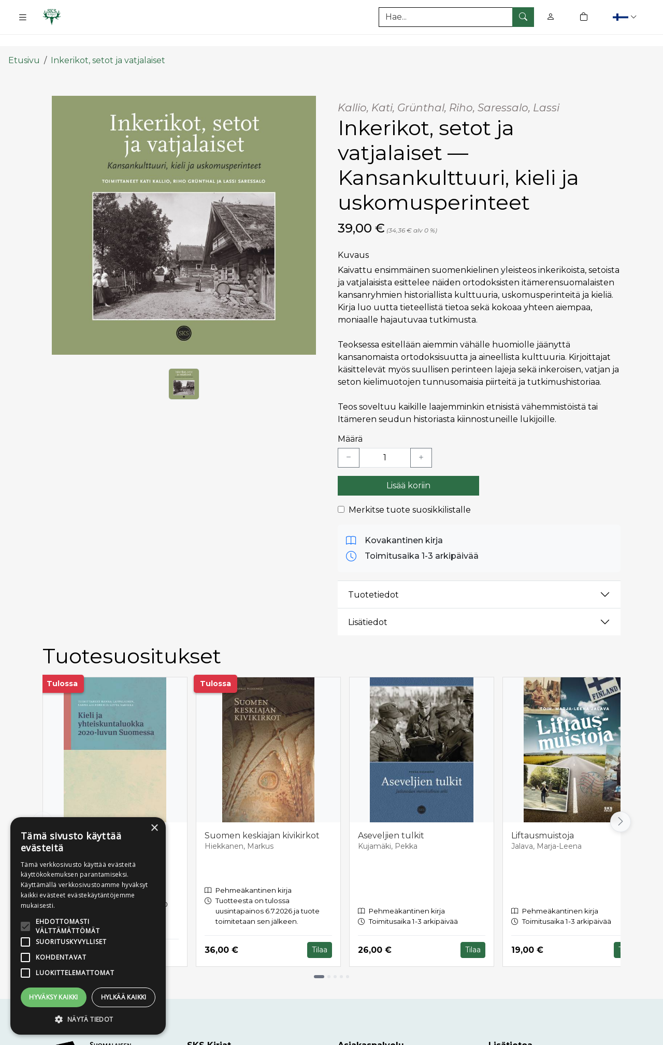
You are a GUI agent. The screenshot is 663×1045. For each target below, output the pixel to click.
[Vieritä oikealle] (620, 804)
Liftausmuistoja (542, 818)
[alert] (88, 926)
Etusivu (24, 43)
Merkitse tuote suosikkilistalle (410, 492)
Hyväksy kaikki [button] (53, 997)
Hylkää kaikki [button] (124, 997)
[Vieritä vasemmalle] (42, 804)
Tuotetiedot (373, 577)
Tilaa (319, 932)
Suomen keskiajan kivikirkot (262, 818)
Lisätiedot (367, 604)
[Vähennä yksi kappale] (348, 440)
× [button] (154, 828)
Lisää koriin (408, 468)
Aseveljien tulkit (391, 818)
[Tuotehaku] (456, 17)
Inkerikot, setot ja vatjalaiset (108, 43)
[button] (626, 17)
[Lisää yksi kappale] (421, 440)
